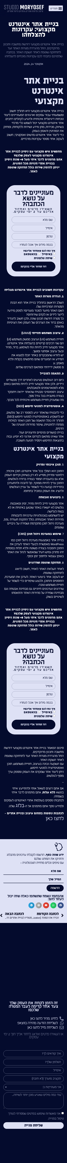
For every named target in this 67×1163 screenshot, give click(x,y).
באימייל (47, 254)
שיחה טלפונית (43, 258)
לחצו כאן (55, 818)
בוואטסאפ (30, 254)
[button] (56, 8)
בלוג (19, 805)
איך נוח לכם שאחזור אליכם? (39, 251)
